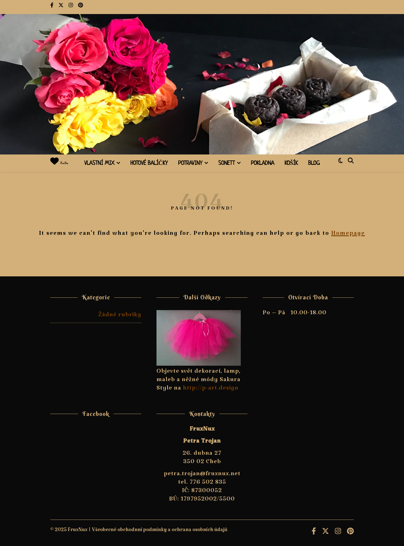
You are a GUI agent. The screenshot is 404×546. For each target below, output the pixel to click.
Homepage (348, 235)
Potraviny (190, 163)
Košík (291, 163)
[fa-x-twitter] (61, 7)
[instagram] (71, 7)
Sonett (226, 163)
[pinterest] (80, 7)
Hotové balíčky (149, 163)
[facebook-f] (52, 7)
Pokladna (262, 163)
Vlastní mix (99, 163)
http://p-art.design (211, 389)
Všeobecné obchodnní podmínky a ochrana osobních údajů (160, 531)
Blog (314, 163)
